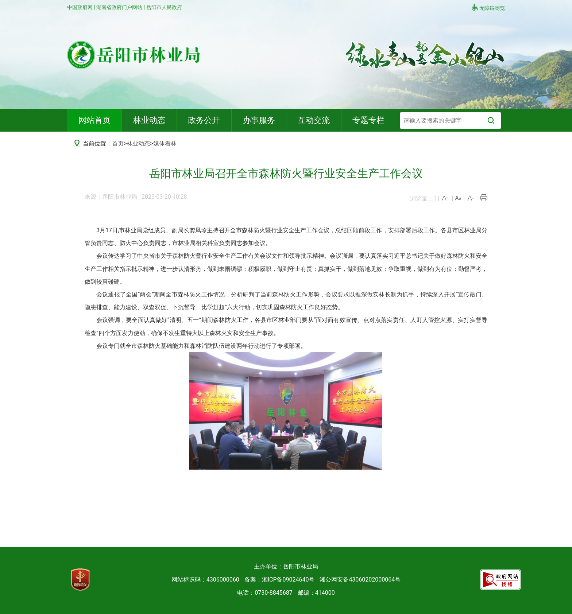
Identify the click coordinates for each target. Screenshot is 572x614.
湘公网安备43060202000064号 (360, 579)
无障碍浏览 (488, 7)
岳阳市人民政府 (164, 7)
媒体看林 (165, 143)
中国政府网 (80, 7)
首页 (118, 143)
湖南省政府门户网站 (119, 7)
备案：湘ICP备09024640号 (279, 579)
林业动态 (138, 143)
